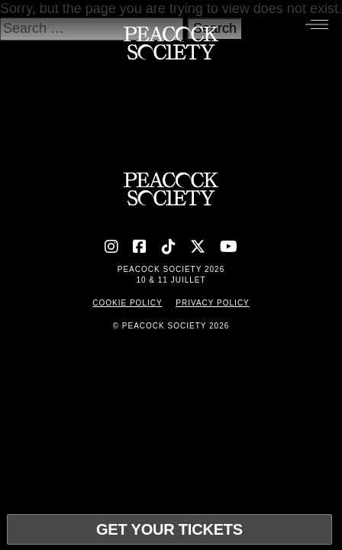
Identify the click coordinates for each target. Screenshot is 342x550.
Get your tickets (169, 529)
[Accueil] (171, 46)
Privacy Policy (212, 303)
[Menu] (316, 23)
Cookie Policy (127, 303)
